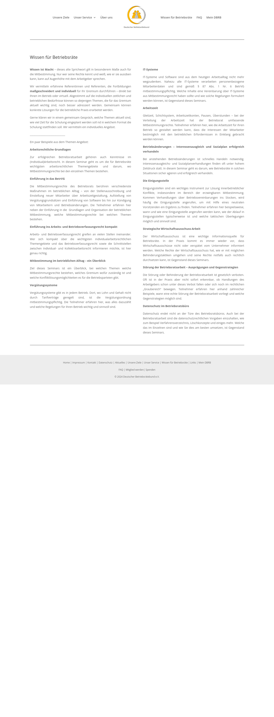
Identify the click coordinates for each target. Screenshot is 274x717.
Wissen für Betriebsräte (176, 17)
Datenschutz (105, 362)
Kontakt (91, 362)
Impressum (78, 362)
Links (193, 362)
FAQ (199, 17)
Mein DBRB (213, 17)
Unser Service (83, 17)
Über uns (106, 17)
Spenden (150, 369)
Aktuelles (120, 362)
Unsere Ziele (61, 17)
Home (66, 362)
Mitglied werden (135, 369)
